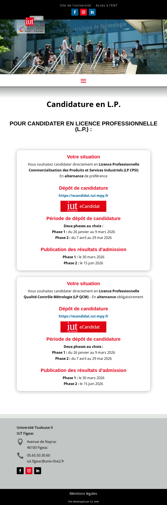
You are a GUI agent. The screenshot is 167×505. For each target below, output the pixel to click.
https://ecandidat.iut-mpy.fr (83, 195)
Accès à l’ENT (107, 5)
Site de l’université (75, 5)
